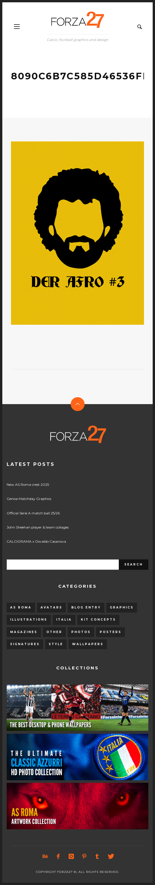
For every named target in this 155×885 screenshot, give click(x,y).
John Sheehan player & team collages (38, 527)
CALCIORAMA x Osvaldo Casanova (36, 541)
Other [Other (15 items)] (54, 632)
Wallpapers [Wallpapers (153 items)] (87, 644)
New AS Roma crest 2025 (28, 484)
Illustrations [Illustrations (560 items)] (28, 619)
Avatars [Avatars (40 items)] (51, 607)
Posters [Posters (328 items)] (110, 632)
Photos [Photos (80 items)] (81, 632)
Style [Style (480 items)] (56, 644)
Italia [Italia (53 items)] (64, 619)
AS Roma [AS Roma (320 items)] (21, 607)
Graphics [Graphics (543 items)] (122, 607)
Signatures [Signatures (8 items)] (25, 644)
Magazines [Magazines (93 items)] (23, 632)
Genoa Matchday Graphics (29, 498)
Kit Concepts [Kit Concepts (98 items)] (98, 619)
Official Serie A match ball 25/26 (33, 513)
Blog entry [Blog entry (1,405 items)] (86, 607)
